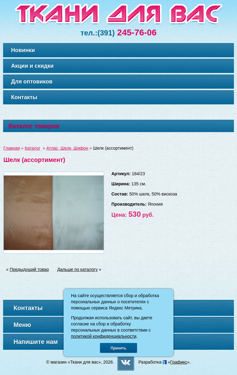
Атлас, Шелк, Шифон (67, 148)
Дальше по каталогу (77, 269)
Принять (119, 348)
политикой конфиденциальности (103, 336)
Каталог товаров (33, 126)
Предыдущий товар (29, 269)
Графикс (178, 362)
